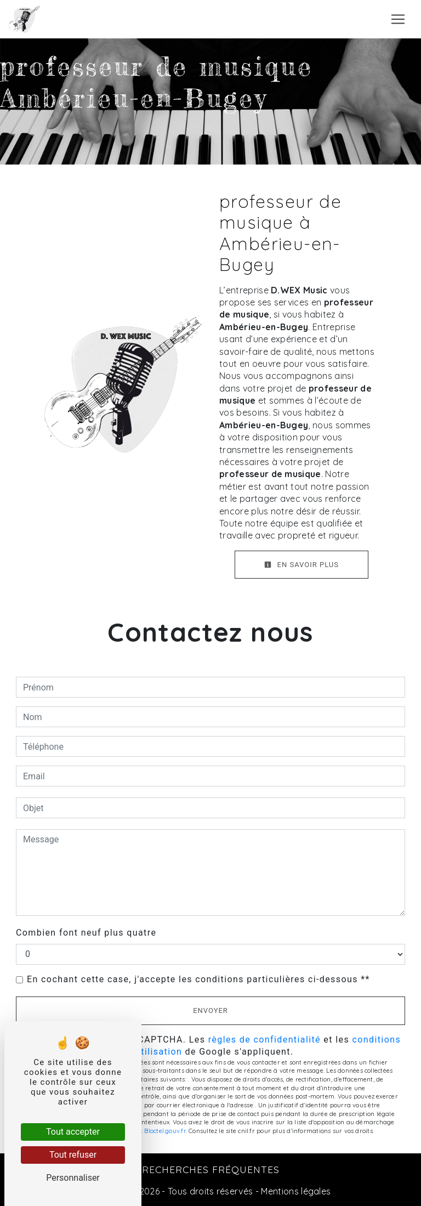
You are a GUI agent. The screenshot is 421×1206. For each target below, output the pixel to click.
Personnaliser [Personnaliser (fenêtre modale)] (73, 1178)
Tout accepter (73, 1131)
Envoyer (210, 1010)
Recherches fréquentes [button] (211, 1169)
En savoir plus (301, 564)
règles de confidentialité (264, 1039)
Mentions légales (295, 1191)
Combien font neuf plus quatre (86, 932)
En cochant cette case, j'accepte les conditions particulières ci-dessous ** (198, 979)
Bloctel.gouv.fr (164, 1131)
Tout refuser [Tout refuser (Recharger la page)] (72, 1155)
